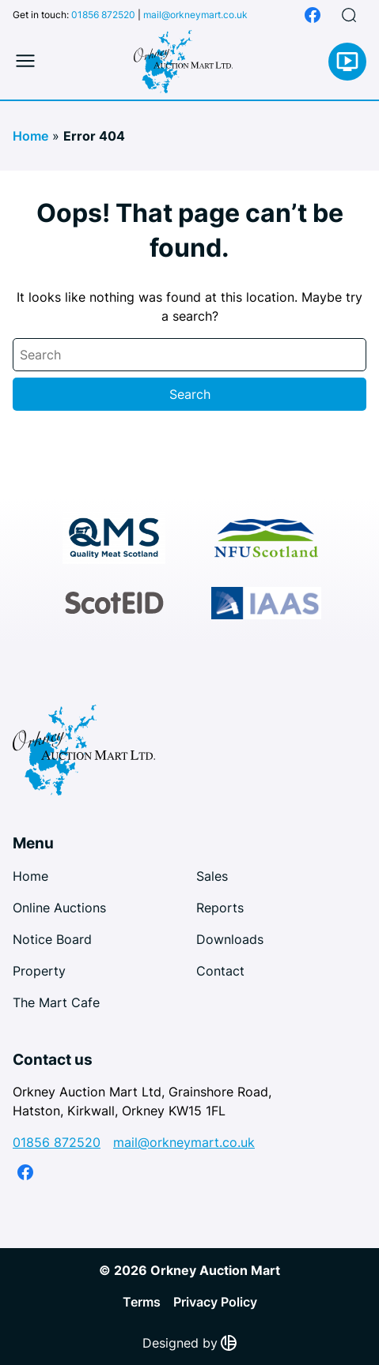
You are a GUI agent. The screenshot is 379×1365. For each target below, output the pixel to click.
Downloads (229, 939)
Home (30, 136)
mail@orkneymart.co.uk (195, 15)
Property (39, 971)
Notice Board (52, 939)
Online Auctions (59, 908)
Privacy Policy (215, 1302)
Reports (220, 908)
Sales (212, 876)
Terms (142, 1302)
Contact (220, 971)
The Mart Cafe (56, 1002)
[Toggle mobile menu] (25, 61)
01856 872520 (103, 15)
